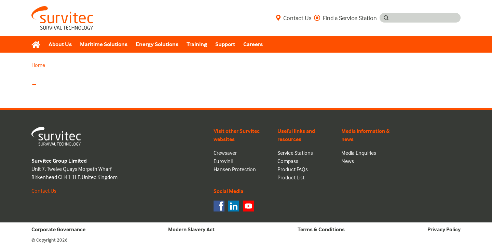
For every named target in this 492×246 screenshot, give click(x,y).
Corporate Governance (58, 229)
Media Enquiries (358, 152)
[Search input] (427, 18)
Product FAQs (292, 169)
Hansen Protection (235, 169)
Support (225, 44)
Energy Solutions (157, 44)
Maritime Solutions (103, 44)
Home (38, 65)
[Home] (37, 44)
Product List (290, 177)
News (347, 161)
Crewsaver (225, 152)
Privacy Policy (444, 229)
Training (197, 44)
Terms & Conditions (321, 229)
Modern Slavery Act (191, 229)
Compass (287, 161)
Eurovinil (223, 161)
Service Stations (295, 152)
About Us (60, 44)
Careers (253, 44)
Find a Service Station (345, 18)
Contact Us (293, 18)
